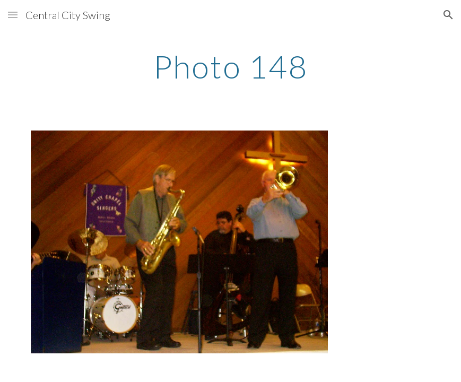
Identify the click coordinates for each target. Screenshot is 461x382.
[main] (231, 66)
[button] (12, 14)
